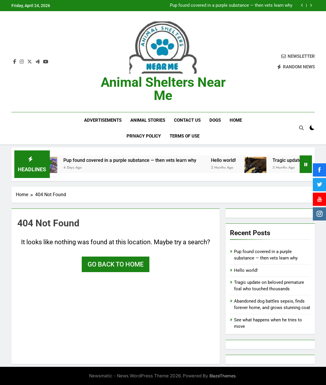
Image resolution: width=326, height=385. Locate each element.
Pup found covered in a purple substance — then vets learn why (231, 5)
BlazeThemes (222, 375)
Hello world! (230, 159)
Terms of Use (184, 136)
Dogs (215, 120)
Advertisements (103, 120)
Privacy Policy (144, 136)
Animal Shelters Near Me (163, 88)
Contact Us (187, 120)
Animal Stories (147, 120)
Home (236, 120)
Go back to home (116, 263)
